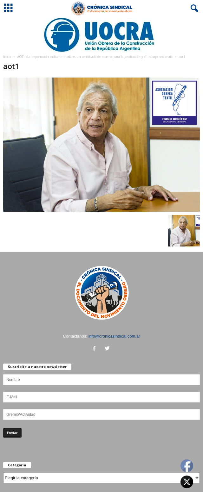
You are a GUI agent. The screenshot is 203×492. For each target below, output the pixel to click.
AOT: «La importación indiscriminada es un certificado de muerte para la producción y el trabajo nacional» (95, 56)
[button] (193, 9)
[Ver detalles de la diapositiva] (101, 35)
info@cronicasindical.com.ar (114, 336)
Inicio (7, 56)
